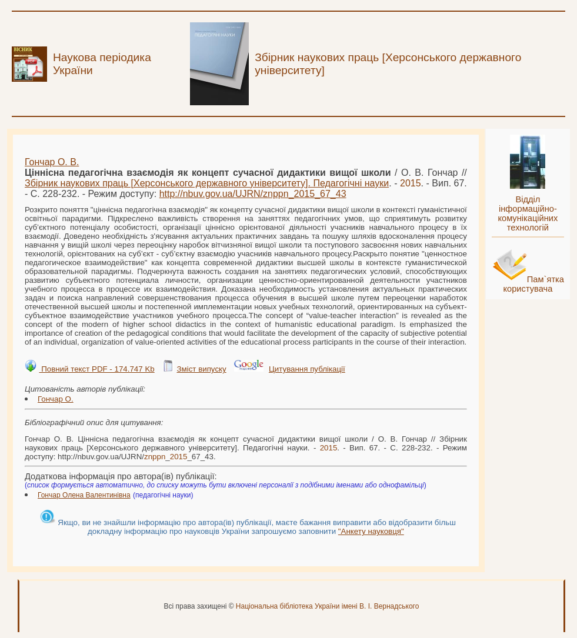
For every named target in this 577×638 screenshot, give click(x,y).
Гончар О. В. (52, 162)
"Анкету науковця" (371, 531)
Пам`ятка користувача (533, 284)
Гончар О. (56, 399)
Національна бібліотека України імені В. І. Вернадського (327, 606)
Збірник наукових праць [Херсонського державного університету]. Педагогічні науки (207, 183)
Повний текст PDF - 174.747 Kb (96, 369)
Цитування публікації (307, 369)
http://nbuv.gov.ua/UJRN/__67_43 (252, 194)
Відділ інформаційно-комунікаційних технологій (528, 213)
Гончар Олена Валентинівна (84, 495)
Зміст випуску (201, 369)
